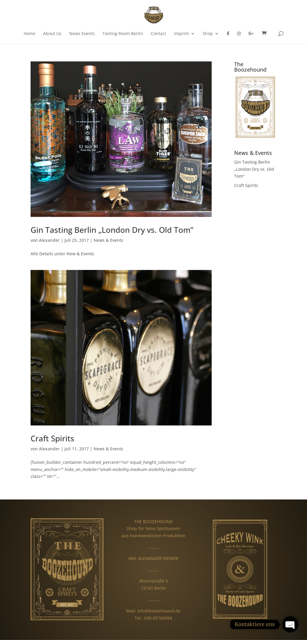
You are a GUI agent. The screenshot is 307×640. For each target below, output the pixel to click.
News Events (82, 33)
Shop (208, 33)
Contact (158, 33)
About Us (52, 33)
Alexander (49, 240)
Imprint (181, 33)
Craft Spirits (52, 438)
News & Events (108, 240)
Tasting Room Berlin (123, 33)
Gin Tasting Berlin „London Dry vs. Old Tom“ (112, 229)
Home (29, 33)
